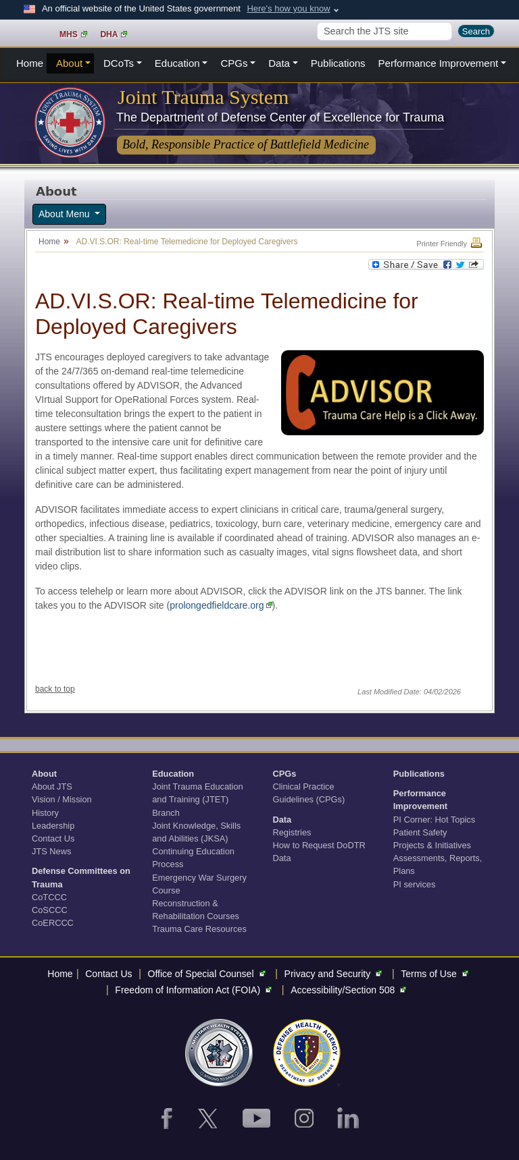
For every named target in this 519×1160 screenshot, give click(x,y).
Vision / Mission (62, 799)
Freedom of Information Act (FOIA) (195, 990)
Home (29, 63)
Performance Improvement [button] (438, 63)
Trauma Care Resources (199, 929)
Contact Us (53, 838)
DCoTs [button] (118, 63)
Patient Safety (420, 832)
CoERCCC (53, 923)
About (44, 774)
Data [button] (279, 63)
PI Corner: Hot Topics (434, 819)
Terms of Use (436, 973)
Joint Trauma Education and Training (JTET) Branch (197, 799)
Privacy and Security (335, 973)
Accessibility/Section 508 (350, 990)
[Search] (384, 31)
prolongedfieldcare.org (221, 605)
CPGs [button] (233, 63)
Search (476, 31)
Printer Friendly (450, 244)
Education (173, 774)
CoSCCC (50, 910)
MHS (73, 34)
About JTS (52, 786)
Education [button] (177, 63)
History (45, 813)
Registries (292, 832)
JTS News (51, 851)
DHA (113, 34)
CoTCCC (49, 897)
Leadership (53, 826)
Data (282, 819)
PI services (414, 884)
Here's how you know (288, 8)
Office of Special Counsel (208, 973)
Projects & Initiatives (432, 845)
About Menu (65, 214)
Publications (338, 63)
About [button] (69, 63)
